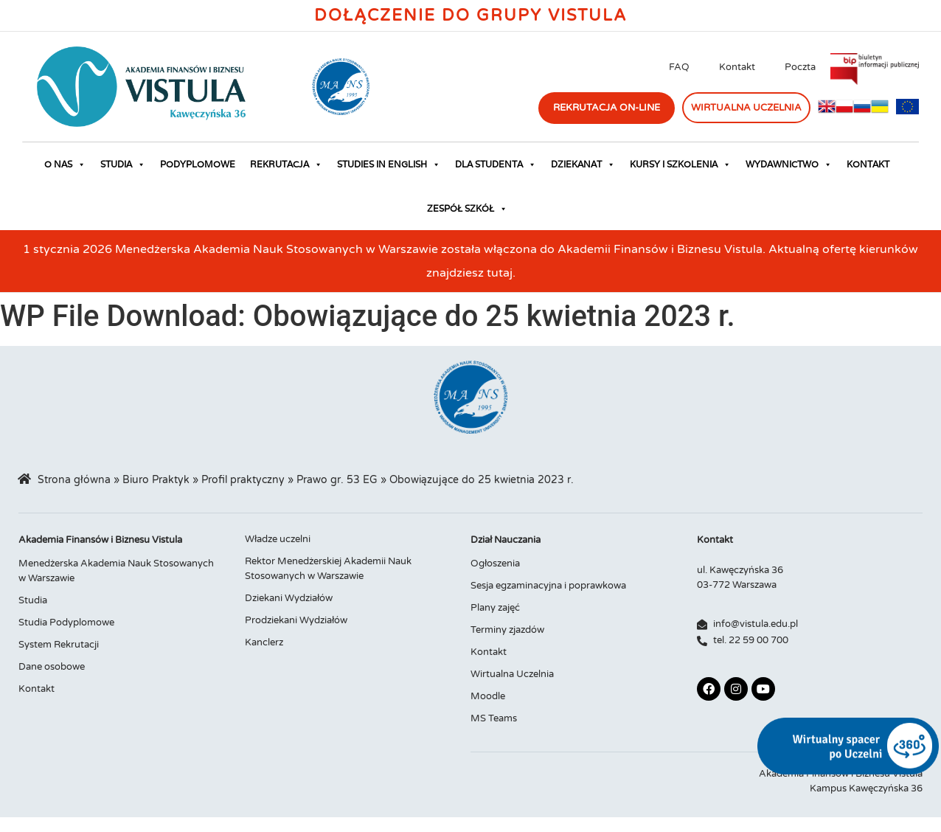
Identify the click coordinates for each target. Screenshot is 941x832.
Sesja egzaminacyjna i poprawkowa (548, 586)
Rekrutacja (286, 164)
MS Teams (494, 718)
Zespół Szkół (467, 209)
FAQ (679, 67)
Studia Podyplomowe (66, 622)
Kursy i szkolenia (680, 164)
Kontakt (737, 67)
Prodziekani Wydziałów (296, 620)
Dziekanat (583, 164)
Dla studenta (495, 164)
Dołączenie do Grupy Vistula (470, 15)
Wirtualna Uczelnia (512, 674)
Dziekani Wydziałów (289, 598)
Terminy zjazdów (507, 630)
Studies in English (388, 164)
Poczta (800, 67)
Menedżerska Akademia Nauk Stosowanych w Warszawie (116, 571)
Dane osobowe (51, 667)
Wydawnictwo (789, 164)
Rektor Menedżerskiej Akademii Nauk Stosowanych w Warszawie (328, 568)
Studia (122, 164)
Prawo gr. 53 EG (337, 480)
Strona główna (74, 480)
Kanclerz (264, 642)
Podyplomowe (197, 164)
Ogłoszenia (495, 563)
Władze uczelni (277, 539)
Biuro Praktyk (156, 480)
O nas (65, 164)
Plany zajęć (495, 608)
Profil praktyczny (243, 480)
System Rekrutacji (58, 645)
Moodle (488, 696)
